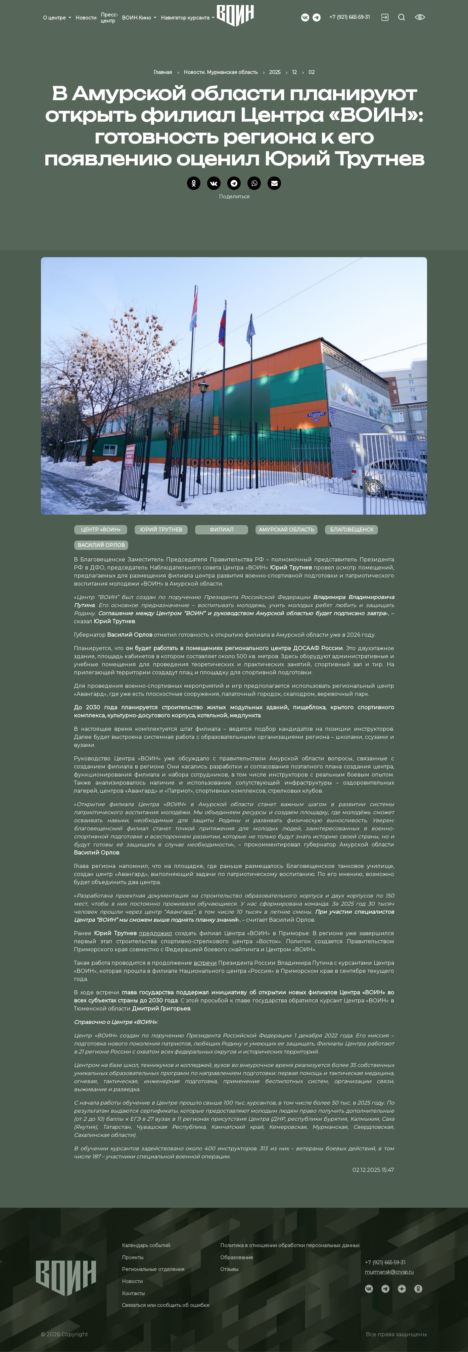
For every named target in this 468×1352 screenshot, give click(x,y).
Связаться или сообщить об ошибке (165, 1305)
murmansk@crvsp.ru (389, 1272)
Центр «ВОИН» (101, 530)
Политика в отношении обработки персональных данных (290, 1245)
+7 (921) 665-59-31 (349, 17)
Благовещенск (351, 530)
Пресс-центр (109, 18)
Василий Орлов (101, 545)
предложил (155, 933)
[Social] (305, 17)
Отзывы (229, 1269)
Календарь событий (146, 1245)
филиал (222, 530)
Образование (236, 1258)
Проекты (132, 1258)
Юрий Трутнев (161, 530)
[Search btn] (401, 17)
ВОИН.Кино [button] (137, 18)
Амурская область (286, 530)
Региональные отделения (153, 1269)
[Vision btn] (420, 17)
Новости (86, 18)
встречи (205, 963)
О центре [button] (55, 18)
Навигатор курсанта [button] (186, 18)
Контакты (133, 1293)
